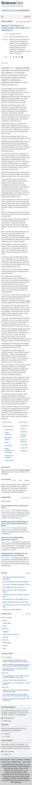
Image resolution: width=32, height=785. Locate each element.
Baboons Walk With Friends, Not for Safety (16, 602)
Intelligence (6, 631)
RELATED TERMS (23, 422)
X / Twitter (7, 736)
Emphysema (24, 426)
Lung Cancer (8, 445)
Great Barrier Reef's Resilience (12, 609)
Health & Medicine (8, 426)
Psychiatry (24, 450)
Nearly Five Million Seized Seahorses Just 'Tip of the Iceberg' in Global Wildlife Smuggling (17, 665)
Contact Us (7, 754)
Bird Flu (5, 620)
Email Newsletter (9, 718)
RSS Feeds (7, 721)
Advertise (27, 759)
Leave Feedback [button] (9, 751)
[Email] (22, 57)
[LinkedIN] (19, 57)
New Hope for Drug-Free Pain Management (16, 581)
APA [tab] (20, 480)
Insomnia (5, 637)
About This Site (5, 759)
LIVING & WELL (5, 640)
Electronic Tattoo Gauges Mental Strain (14, 680)
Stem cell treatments (24, 440)
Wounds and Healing (8, 438)
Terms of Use (27, 762)
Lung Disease (9, 429)
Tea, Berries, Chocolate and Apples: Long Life (16, 584)
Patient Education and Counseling (9, 450)
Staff (13, 759)
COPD (7, 442)
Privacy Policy (5, 762)
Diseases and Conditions (9, 456)
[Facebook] (10, 57)
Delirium (23, 429)
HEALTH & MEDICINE (6, 617)
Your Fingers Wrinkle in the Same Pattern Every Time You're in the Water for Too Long (16, 695)
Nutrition (5, 645)
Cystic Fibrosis (9, 460)
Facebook (7, 734)
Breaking (4, 573)
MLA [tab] (14, 480)
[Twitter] (13, 57)
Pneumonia (24, 432)
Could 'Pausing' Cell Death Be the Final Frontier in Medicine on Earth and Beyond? (16, 660)
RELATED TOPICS (7, 422)
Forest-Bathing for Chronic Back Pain (14, 587)
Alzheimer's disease (24, 436)
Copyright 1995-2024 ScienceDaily (12, 764)
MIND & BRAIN (4, 628)
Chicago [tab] (26, 480)
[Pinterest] (16, 57)
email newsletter (23, 10)
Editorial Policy (16, 762)
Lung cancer (24, 448)
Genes (5, 626)
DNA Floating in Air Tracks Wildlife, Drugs (15, 599)
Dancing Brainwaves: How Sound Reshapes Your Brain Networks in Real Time (16, 676)
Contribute (19, 759)
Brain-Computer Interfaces (11, 634)
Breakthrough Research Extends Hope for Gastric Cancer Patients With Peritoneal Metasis (14, 523)
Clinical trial (24, 445)
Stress (4, 648)
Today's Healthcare (8, 433)
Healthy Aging (7, 623)
